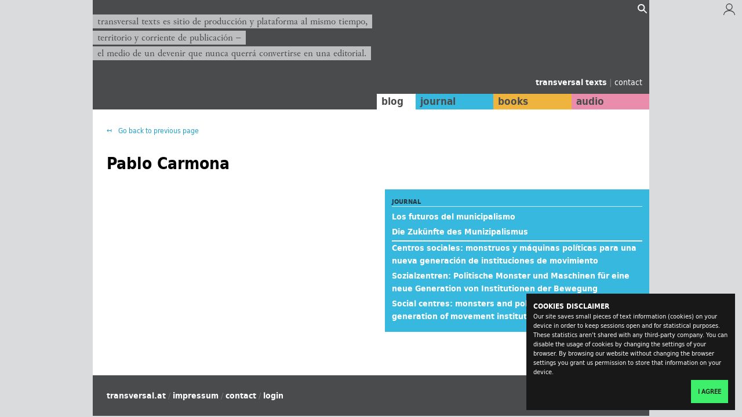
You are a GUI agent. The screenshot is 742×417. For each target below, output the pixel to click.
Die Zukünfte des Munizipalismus (460, 231)
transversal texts (572, 82)
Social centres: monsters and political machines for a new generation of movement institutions (511, 310)
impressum (196, 395)
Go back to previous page (158, 130)
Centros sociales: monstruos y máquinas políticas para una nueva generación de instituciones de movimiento (514, 254)
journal (438, 101)
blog (392, 101)
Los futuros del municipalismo (453, 216)
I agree (709, 391)
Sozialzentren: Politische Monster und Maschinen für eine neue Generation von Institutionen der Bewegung (511, 282)
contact (628, 82)
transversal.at (136, 395)
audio (590, 101)
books (513, 101)
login (273, 395)
